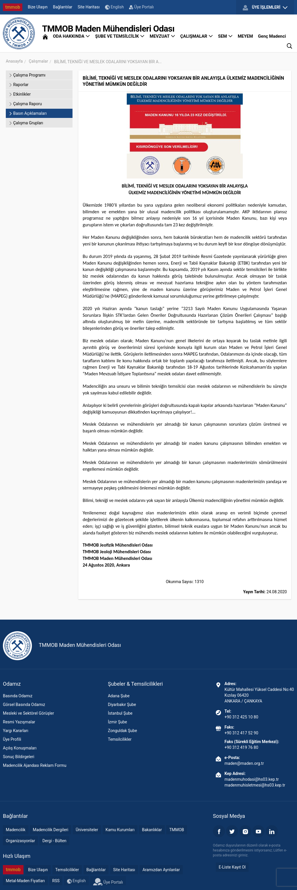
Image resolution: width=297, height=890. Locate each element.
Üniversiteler (87, 829)
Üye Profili (12, 739)
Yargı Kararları (15, 730)
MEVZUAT (162, 36)
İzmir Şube (117, 722)
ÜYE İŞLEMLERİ (265, 7)
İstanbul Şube (120, 713)
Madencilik (16, 829)
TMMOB (176, 829)
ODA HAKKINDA (71, 36)
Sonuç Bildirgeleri (18, 756)
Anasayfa (14, 61)
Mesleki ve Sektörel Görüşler (28, 713)
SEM (225, 36)
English (114, 7)
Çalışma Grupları (26, 123)
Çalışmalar (38, 61)
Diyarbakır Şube (122, 704)
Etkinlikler (20, 94)
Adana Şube (119, 696)
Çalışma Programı (27, 75)
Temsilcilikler (120, 739)
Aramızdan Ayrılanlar (161, 869)
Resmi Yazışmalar (19, 722)
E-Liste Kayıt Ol (232, 867)
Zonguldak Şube (122, 730)
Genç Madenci (272, 36)
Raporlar (18, 84)
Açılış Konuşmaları (20, 748)
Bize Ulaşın (38, 7)
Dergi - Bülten (54, 840)
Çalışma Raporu (25, 103)
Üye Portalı (141, 7)
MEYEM (245, 36)
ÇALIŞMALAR (196, 36)
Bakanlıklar (152, 829)
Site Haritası (89, 7)
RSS (55, 880)
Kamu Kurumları (120, 829)
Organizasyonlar (20, 840)
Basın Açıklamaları (28, 113)
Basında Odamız (17, 696)
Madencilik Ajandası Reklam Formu (34, 765)
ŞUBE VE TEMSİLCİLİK (120, 36)
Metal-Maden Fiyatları (25, 880)
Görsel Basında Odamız (24, 704)
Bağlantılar (63, 7)
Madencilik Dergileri (50, 829)
